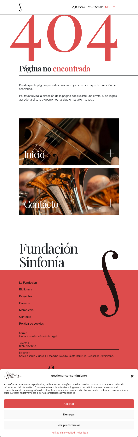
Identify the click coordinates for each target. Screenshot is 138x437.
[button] (132, 375)
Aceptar (69, 404)
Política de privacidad (63, 432)
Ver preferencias (69, 425)
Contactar (95, 7)
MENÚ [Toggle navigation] (110, 7)
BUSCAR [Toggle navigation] (78, 7)
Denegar (69, 414)
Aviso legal (82, 432)
